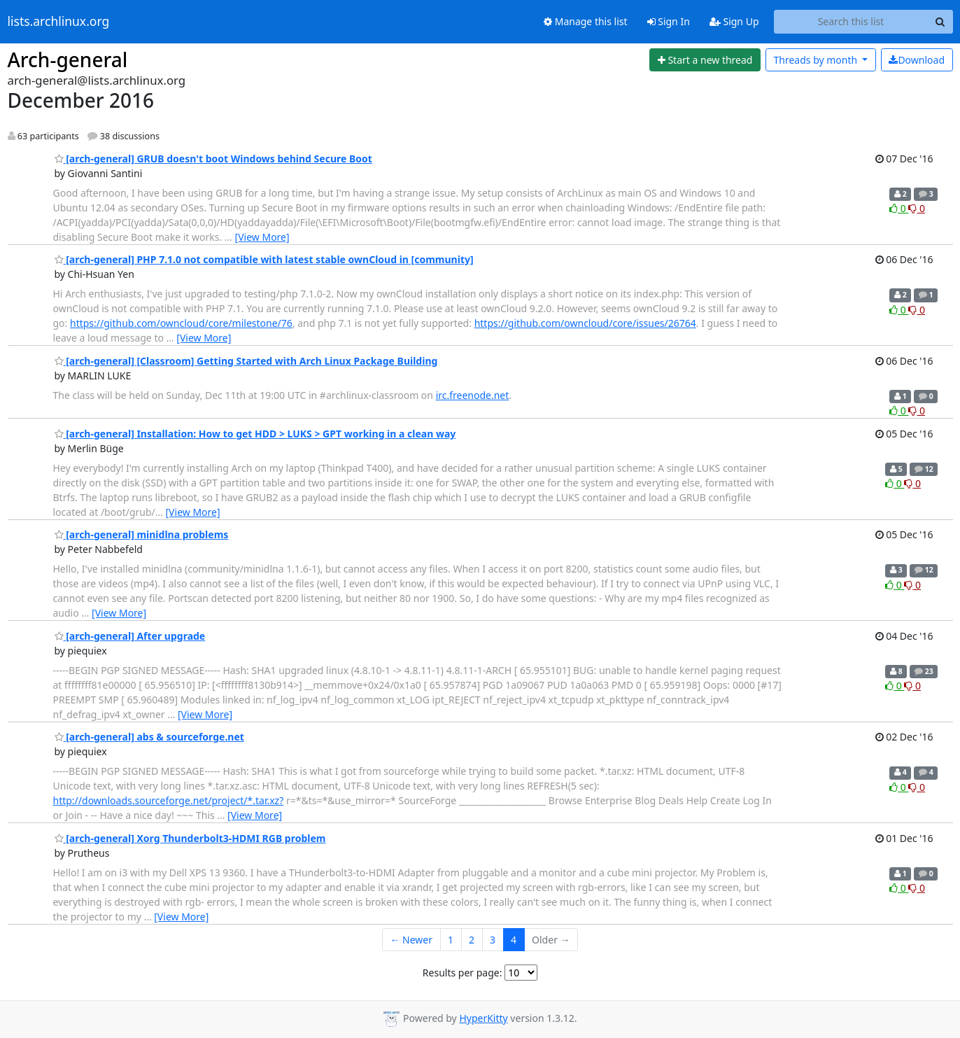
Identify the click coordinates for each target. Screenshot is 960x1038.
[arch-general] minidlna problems (142, 534)
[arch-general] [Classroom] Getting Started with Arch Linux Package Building (246, 360)
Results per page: (462, 972)
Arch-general (68, 59)
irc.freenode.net (472, 395)
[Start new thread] (705, 60)
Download (917, 59)
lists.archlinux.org (59, 21)
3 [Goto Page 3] (492, 939)
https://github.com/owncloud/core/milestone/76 (181, 323)
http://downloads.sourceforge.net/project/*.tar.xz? (168, 800)
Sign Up (734, 21)
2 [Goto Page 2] (471, 939)
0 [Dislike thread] (916, 208)
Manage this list (586, 21)
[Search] (940, 22)
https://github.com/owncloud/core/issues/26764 (585, 323)
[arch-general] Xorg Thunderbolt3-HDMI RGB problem (190, 838)
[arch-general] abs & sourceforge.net (149, 736)
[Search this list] (851, 22)
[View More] (262, 237)
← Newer (411, 939)
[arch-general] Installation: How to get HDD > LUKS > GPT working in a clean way (255, 433)
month (816, 59)
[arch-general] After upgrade (130, 636)
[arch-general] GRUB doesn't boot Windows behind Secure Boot (213, 158)
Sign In (668, 21)
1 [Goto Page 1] (450, 939)
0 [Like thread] (898, 208)
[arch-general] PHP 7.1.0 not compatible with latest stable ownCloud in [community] (264, 259)
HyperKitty (483, 1018)
